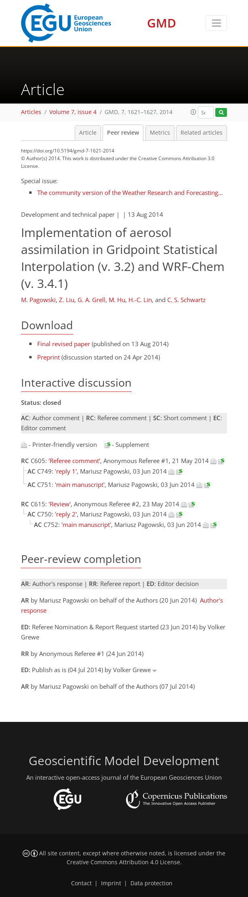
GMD (161, 23)
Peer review (123, 132)
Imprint (111, 883)
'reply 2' (66, 514)
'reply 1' (66, 471)
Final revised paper (63, 344)
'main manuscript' (80, 484)
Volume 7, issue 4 (73, 112)
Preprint (48, 357)
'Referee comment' (74, 461)
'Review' (59, 504)
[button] (193, 112)
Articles (31, 112)
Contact (81, 883)
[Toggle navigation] (216, 23)
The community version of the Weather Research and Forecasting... (130, 192)
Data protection (151, 883)
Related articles (202, 132)
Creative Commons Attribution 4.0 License (123, 862)
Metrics (160, 132)
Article (88, 132)
